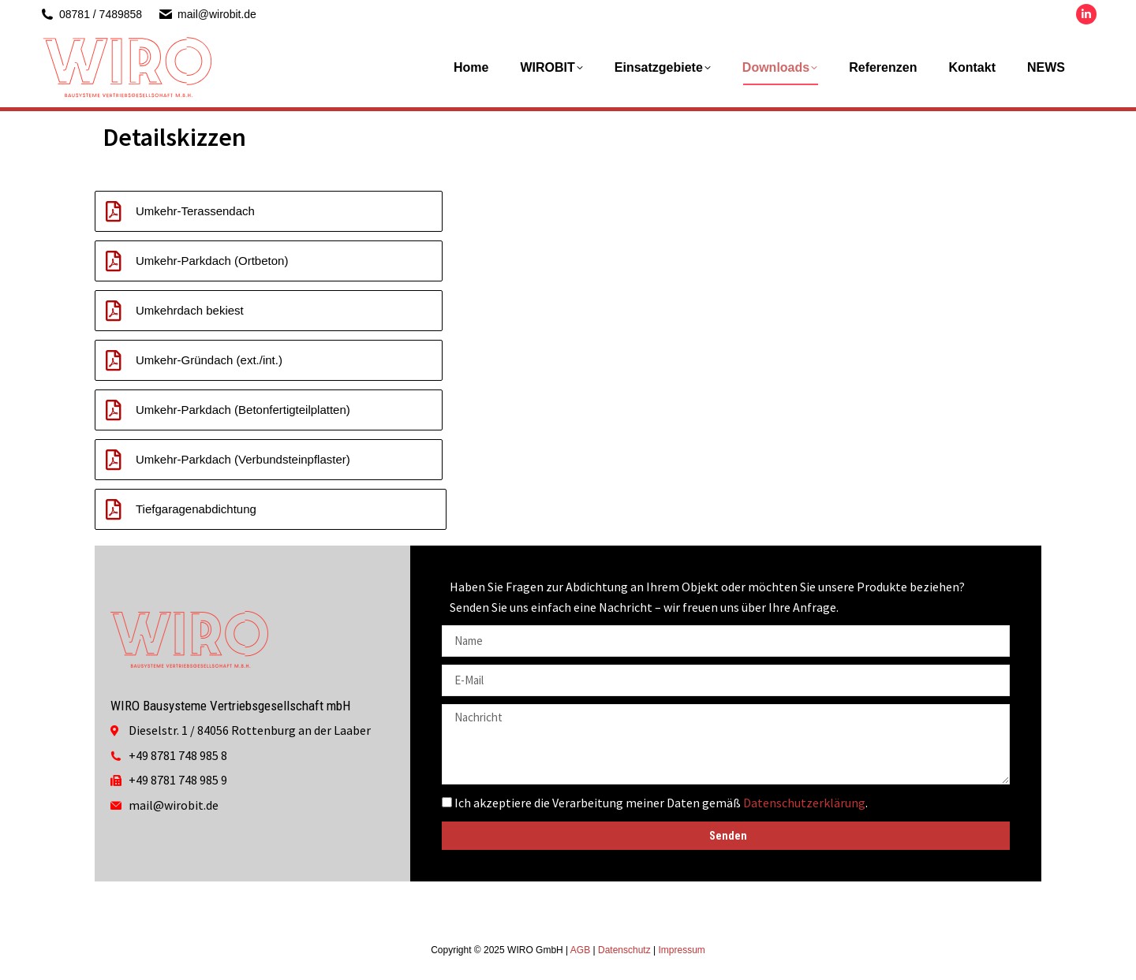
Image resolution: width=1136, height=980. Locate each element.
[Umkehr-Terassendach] (113, 211)
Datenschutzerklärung (804, 802)
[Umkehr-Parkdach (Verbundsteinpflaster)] (113, 459)
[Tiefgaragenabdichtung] (113, 509)
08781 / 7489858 (90, 14)
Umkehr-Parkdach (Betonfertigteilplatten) (243, 409)
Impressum (681, 950)
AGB (580, 950)
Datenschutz (624, 950)
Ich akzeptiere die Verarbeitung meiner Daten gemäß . (661, 802)
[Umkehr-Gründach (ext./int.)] (113, 360)
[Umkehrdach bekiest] (113, 310)
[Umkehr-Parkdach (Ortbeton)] (113, 261)
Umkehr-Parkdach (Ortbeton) (212, 260)
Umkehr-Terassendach (195, 211)
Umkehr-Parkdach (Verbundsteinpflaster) (243, 459)
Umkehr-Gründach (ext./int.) (209, 360)
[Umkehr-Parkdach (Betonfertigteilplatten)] (113, 410)
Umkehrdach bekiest (190, 310)
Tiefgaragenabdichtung (196, 509)
